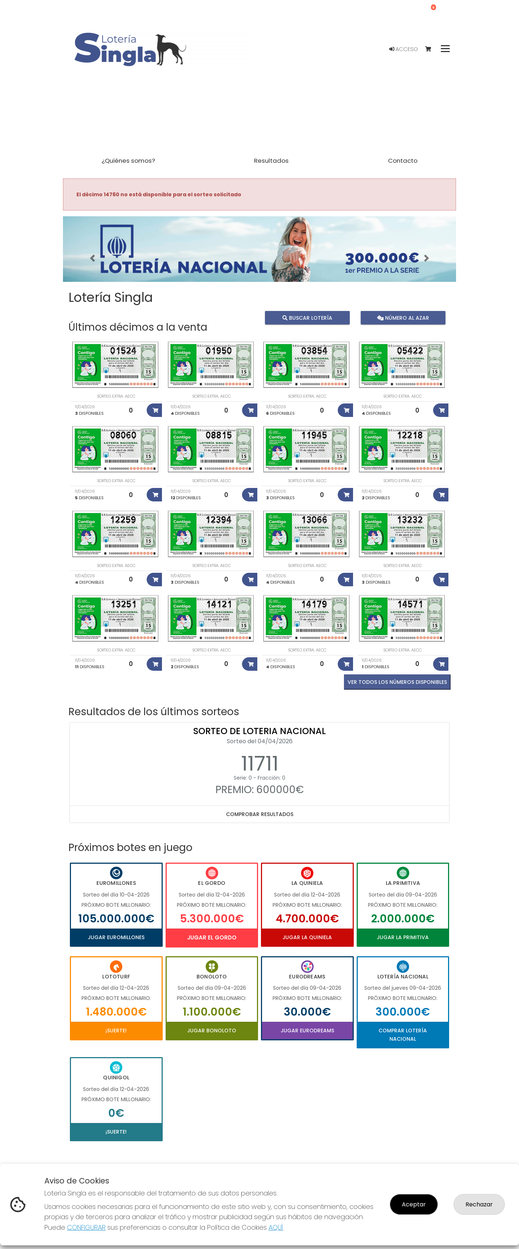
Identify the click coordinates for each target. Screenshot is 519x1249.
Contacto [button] (402, 160)
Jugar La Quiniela (307, 937)
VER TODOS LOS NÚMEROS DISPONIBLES (397, 682)
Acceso (403, 49)
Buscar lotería (307, 317)
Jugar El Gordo (212, 937)
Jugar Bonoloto (211, 1030)
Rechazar (479, 1204)
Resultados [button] (271, 160)
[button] (92, 258)
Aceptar (414, 1204)
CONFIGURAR (86, 1227)
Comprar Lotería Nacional (403, 1034)
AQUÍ (276, 1227)
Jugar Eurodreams (307, 1030)
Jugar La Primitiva (403, 937)
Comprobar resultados (259, 814)
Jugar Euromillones (116, 937)
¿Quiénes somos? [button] (128, 160)
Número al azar (403, 317)
